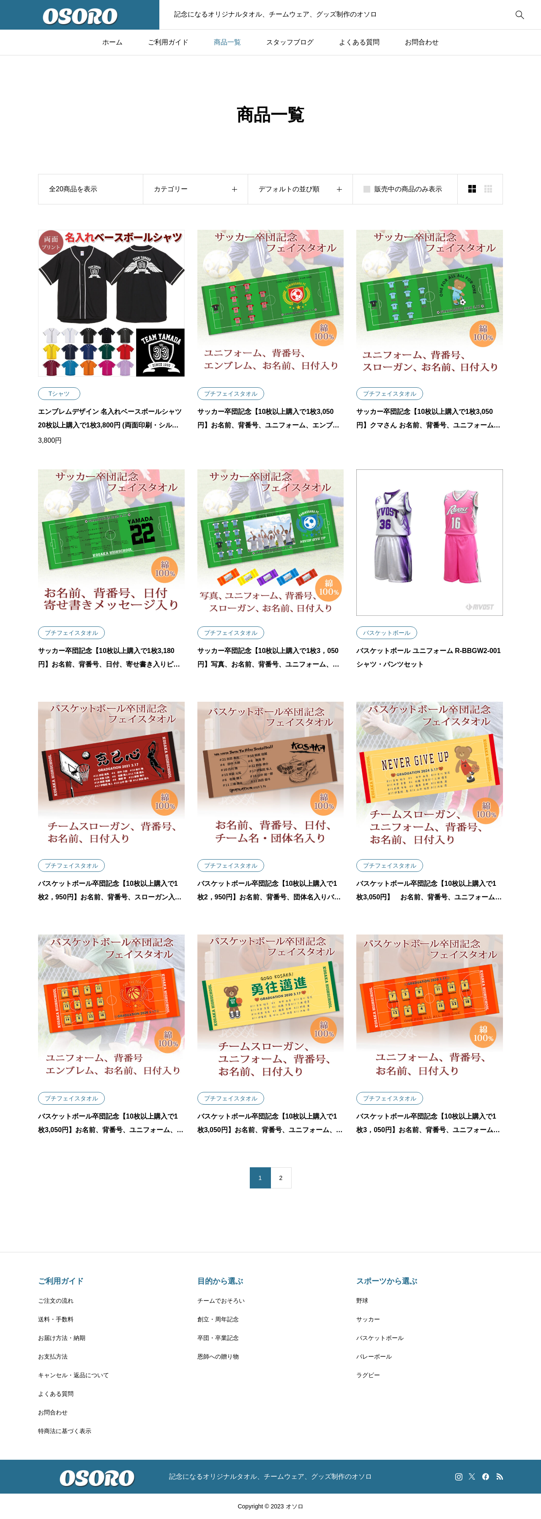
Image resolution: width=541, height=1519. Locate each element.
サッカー (368, 1319)
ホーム (112, 42)
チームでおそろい (221, 1300)
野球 (362, 1300)
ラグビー (368, 1375)
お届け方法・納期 (61, 1337)
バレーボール (374, 1356)
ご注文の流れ (56, 1300)
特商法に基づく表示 (64, 1431)
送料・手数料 (56, 1319)
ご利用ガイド (168, 42)
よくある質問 (359, 42)
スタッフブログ (290, 42)
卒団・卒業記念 (218, 1337)
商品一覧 (227, 42)
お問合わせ (422, 42)
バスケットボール (380, 1337)
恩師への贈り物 (218, 1356)
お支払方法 (53, 1356)
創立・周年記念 (218, 1319)
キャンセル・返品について (73, 1375)
